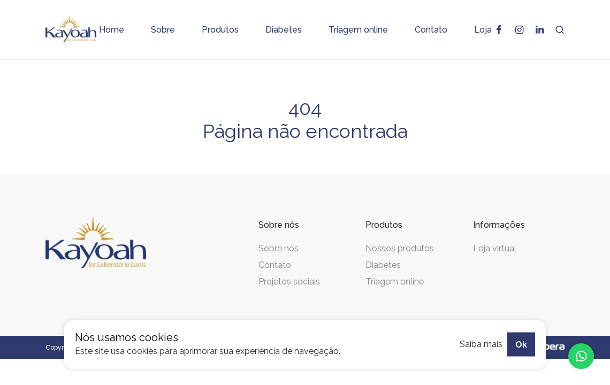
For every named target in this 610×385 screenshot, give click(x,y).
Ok (521, 344)
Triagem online (394, 281)
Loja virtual (494, 248)
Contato (274, 265)
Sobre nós (278, 248)
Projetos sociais (289, 281)
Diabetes (383, 265)
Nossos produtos (399, 248)
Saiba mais (481, 344)
